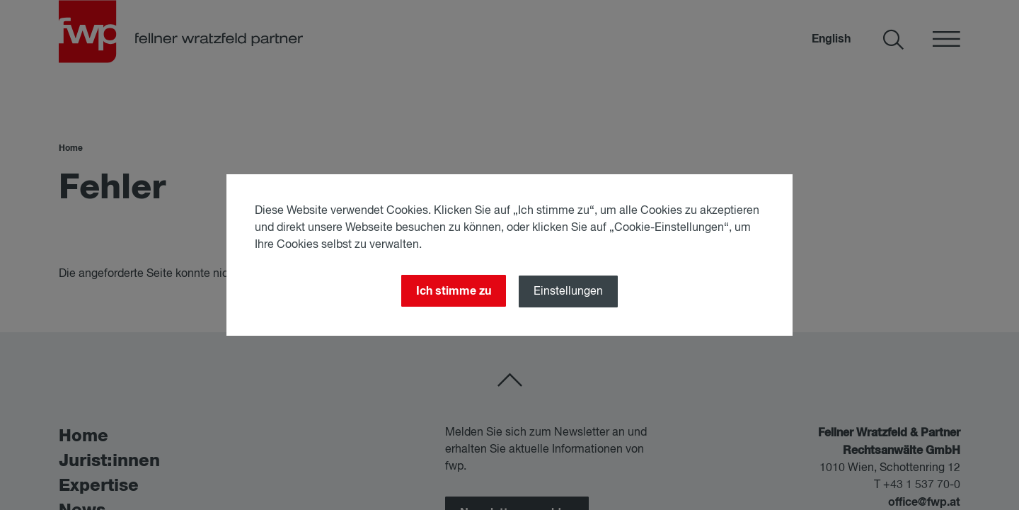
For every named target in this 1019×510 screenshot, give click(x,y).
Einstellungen (568, 292)
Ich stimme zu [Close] (453, 291)
